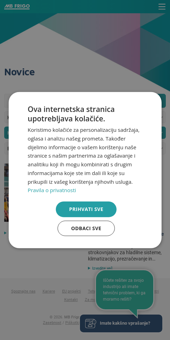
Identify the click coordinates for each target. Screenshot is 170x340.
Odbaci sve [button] (86, 228)
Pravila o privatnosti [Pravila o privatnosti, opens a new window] (52, 190)
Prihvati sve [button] (86, 209)
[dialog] (84, 170)
